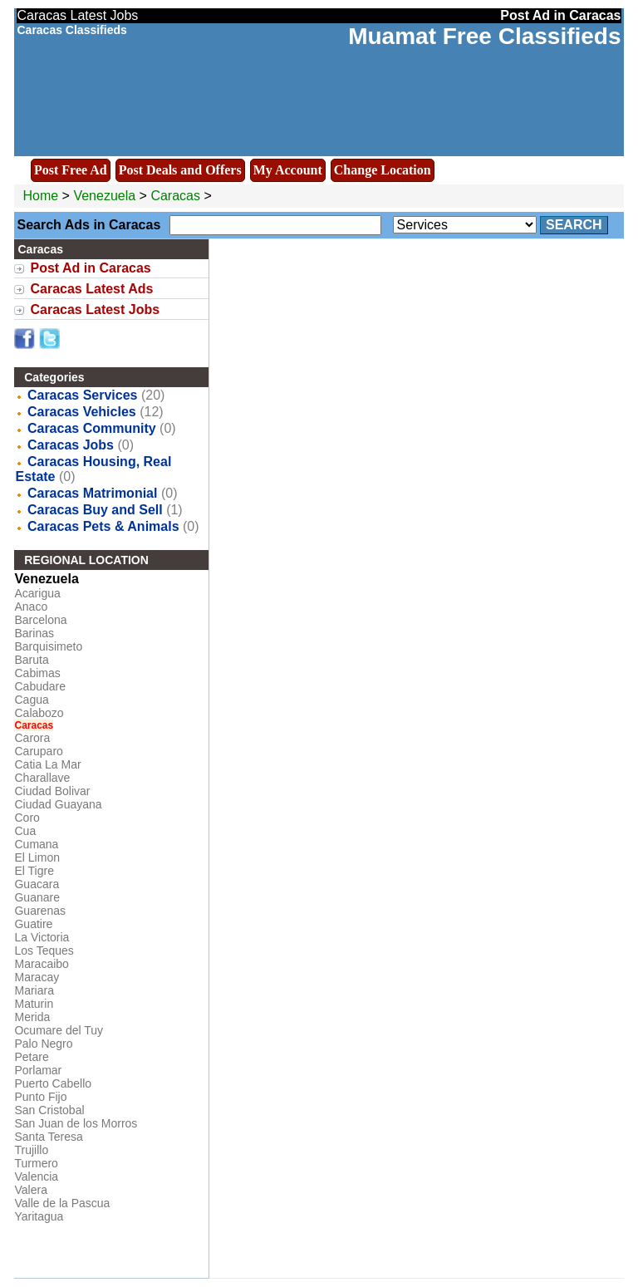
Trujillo (31, 1150)
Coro (26, 817)
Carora (32, 737)
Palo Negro (43, 1043)
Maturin (33, 1003)
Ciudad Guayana (57, 804)
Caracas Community (91, 428)
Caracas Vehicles (81, 412)
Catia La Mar (47, 764)
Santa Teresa (48, 1136)
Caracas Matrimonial (92, 493)
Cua (25, 831)
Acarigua (37, 593)
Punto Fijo (40, 1096)
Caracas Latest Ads (91, 289)
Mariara (33, 990)
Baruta (31, 659)
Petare (31, 1056)
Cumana (36, 844)
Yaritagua (38, 1216)
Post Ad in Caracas (90, 268)
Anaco (30, 606)
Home (40, 196)
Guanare (36, 897)
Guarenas (39, 910)
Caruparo (38, 751)
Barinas (33, 633)
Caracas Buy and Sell (95, 510)
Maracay (36, 977)
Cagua (31, 699)
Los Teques (43, 950)
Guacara (36, 884)
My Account (287, 170)
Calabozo (38, 713)
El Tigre (33, 870)
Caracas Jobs (70, 445)
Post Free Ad (70, 170)
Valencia (36, 1176)
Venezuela (104, 196)
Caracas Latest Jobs (95, 309)
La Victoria (41, 937)
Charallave (42, 777)
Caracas (177, 196)
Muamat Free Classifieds (484, 36)
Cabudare (40, 686)
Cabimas (37, 673)
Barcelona (40, 619)
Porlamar (37, 1070)
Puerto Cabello (52, 1083)
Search (574, 225)
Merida (32, 1017)
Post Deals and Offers (180, 170)
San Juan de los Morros (75, 1123)
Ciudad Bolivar (52, 791)
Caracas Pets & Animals (103, 526)
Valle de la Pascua (62, 1203)
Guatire (33, 924)
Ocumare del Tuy (58, 1030)
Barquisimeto (48, 646)
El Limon (36, 857)
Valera (30, 1189)
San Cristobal (49, 1110)
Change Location (382, 170)
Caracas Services (82, 395)
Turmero (35, 1163)
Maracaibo (41, 963)
